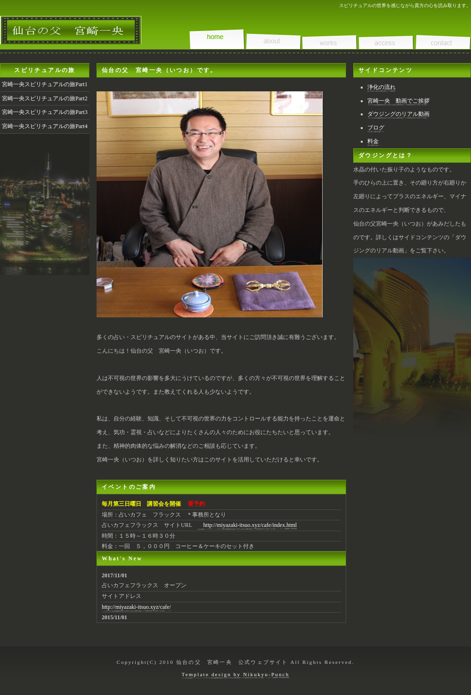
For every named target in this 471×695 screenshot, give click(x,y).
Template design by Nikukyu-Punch (236, 674)
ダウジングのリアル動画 (398, 114)
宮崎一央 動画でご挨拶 (398, 100)
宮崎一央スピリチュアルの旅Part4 (44, 126)
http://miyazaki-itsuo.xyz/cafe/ (136, 607)
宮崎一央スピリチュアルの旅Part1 (44, 84)
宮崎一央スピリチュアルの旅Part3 (44, 112)
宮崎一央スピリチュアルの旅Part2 (44, 98)
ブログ (375, 127)
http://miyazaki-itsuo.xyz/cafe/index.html (247, 525)
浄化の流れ (381, 87)
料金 (373, 141)
